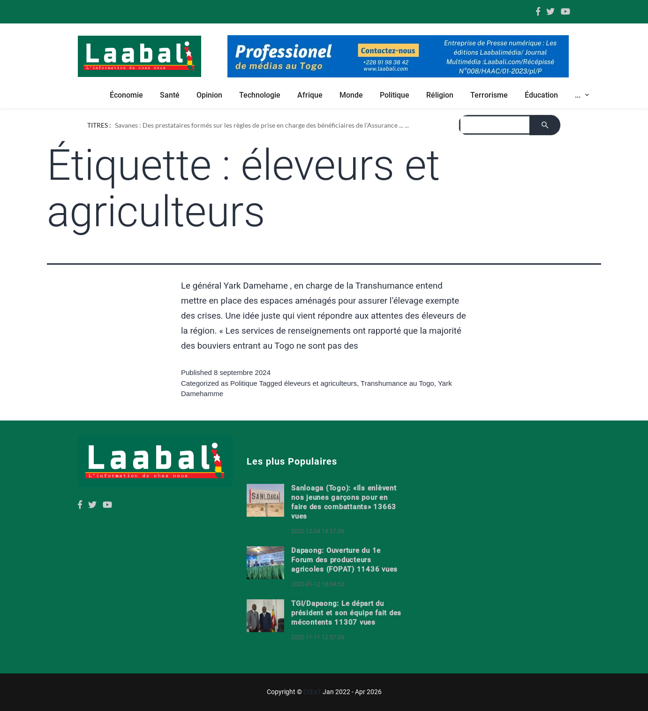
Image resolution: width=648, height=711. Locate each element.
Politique (394, 95)
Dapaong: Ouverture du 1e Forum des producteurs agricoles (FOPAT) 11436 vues (344, 559)
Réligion (439, 95)
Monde (351, 95)
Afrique (310, 95)
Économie (126, 95)
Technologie (259, 95)
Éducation (541, 95)
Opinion (209, 95)
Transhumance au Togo (397, 383)
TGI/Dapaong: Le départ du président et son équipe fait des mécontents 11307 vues (346, 613)
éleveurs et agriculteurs (320, 383)
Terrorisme (489, 95)
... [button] (578, 95)
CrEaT (312, 692)
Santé (170, 95)
